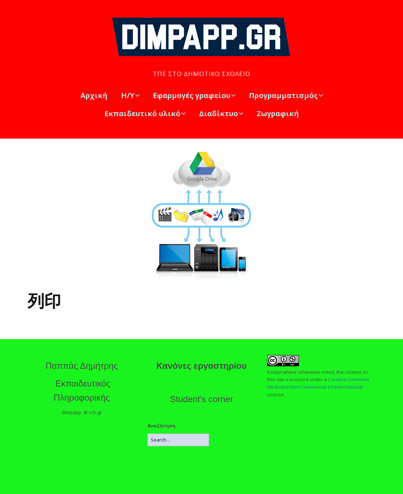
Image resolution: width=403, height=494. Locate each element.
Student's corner (201, 399)
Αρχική (94, 95)
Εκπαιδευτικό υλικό (142, 113)
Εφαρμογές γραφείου (191, 95)
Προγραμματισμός (283, 95)
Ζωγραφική (278, 113)
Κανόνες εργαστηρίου (201, 366)
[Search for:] (178, 440)
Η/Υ (127, 95)
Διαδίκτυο (218, 113)
